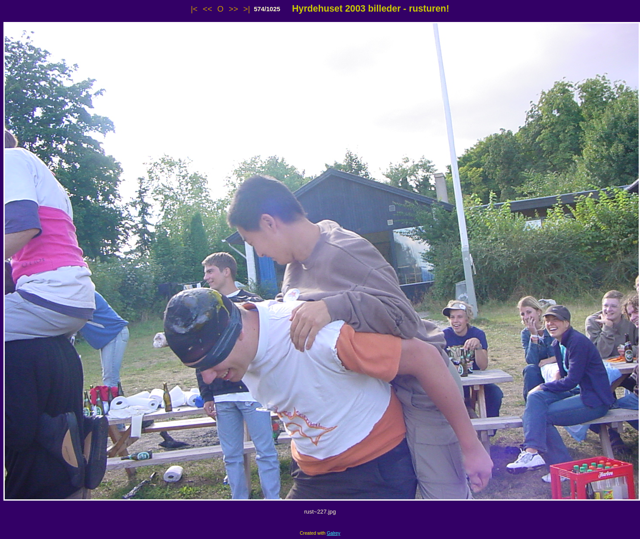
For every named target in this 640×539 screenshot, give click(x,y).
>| (246, 8)
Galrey (333, 533)
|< (194, 8)
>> (233, 8)
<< (207, 8)
